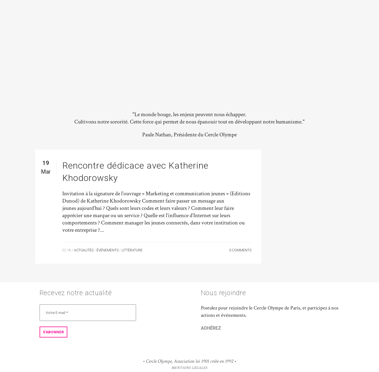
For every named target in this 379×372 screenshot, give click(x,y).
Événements (107, 250)
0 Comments (240, 250)
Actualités (83, 250)
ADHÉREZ (211, 328)
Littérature (132, 250)
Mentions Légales (190, 368)
